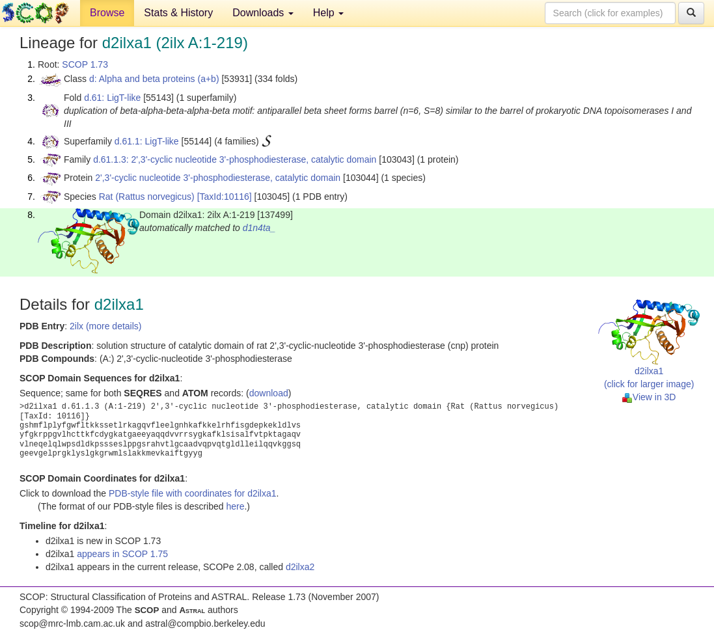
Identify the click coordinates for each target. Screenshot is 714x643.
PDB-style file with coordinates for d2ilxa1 (193, 493)
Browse (107, 12)
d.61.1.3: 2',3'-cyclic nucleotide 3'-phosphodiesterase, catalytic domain (234, 159)
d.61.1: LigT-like (147, 141)
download (268, 393)
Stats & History (178, 12)
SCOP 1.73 (85, 64)
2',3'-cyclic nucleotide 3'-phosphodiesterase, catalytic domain (217, 177)
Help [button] (328, 12)
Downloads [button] (263, 12)
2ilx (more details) (105, 326)
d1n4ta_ (259, 228)
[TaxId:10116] (224, 196)
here (235, 506)
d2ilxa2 (300, 567)
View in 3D (649, 397)
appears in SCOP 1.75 (122, 554)
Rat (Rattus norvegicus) (147, 196)
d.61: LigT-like (112, 97)
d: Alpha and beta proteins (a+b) (154, 79)
